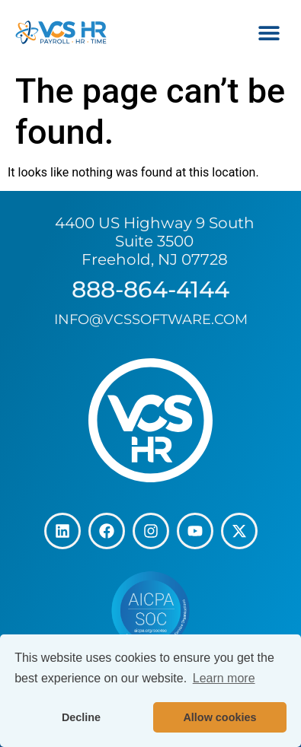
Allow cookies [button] (219, 717)
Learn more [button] (224, 678)
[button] (268, 32)
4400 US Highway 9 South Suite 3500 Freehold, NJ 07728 (155, 241)
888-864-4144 (150, 289)
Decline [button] (81, 717)
